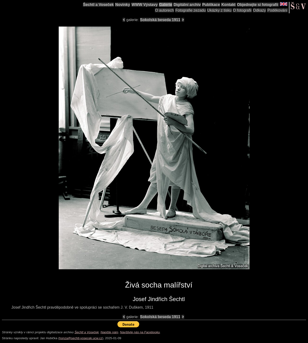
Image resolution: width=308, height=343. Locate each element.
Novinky (122, 5)
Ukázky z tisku (219, 10)
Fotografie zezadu (190, 10)
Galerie (165, 5)
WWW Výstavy (145, 5)
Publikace (211, 5)
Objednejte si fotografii (257, 5)
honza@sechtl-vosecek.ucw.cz (80, 338)
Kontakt (228, 5)
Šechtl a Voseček (98, 5)
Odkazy (259, 10)
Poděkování (277, 10)
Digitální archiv (187, 5)
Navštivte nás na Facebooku (140, 332)
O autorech (164, 10)
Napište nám (109, 332)
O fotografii (242, 10)
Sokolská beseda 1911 (160, 20)
